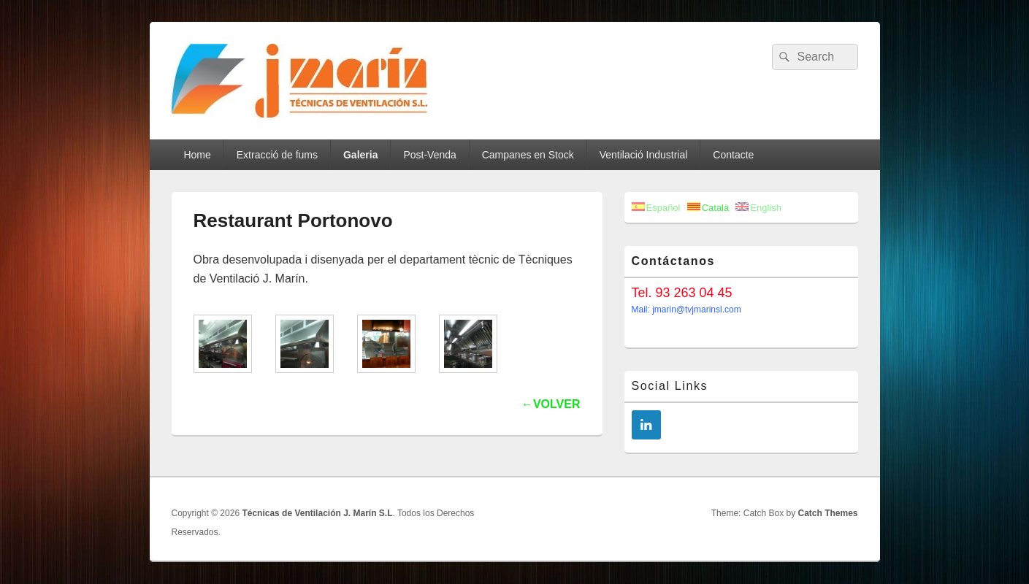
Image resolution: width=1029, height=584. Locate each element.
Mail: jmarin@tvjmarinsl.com (686, 309)
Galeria (360, 155)
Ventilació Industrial (644, 155)
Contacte (733, 155)
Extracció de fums (277, 155)
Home (196, 155)
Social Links (670, 386)
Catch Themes (827, 513)
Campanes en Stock (528, 155)
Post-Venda (429, 155)
